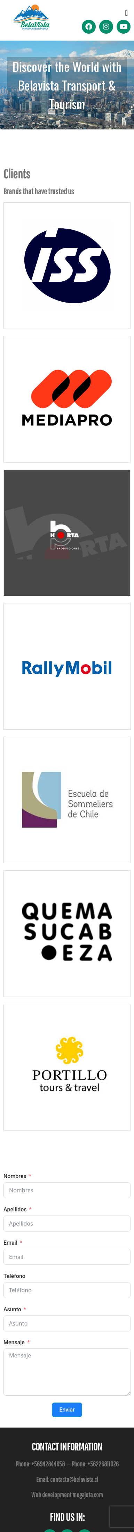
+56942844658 (48, 1464)
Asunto (12, 1309)
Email (10, 1242)
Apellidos (15, 1209)
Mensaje (14, 1342)
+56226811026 (103, 1464)
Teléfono (14, 1276)
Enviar (66, 1409)
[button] (127, 13)
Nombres (14, 1176)
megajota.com (87, 1495)
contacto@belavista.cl (74, 1479)
